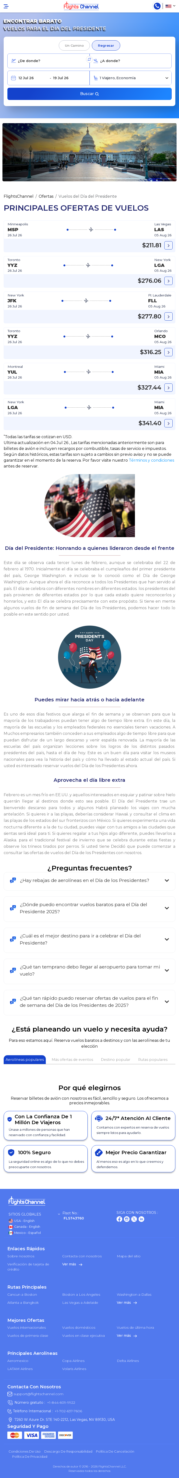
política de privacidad (29, 1456)
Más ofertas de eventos (72, 1059)
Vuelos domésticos (78, 1327)
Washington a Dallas (134, 1294)
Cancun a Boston (22, 1294)
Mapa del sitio (129, 1256)
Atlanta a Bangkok (23, 1302)
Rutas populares (152, 1059)
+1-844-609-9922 (61, 1402)
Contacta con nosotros (82, 1256)
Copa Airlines (73, 1360)
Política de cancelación (115, 1451)
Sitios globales (34, 1214)
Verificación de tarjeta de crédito (28, 1267)
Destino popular (115, 1059)
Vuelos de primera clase (27, 1335)
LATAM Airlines (20, 1369)
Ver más (72, 1264)
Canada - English (24, 1227)
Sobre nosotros (20, 1256)
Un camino (74, 45)
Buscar (89, 93)
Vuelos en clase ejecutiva (83, 1335)
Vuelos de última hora (135, 1327)
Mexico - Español (25, 1233)
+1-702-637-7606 (68, 1411)
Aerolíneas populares (25, 1059)
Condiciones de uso (25, 1451)
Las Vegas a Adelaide (80, 1302)
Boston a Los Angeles (81, 1294)
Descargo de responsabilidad (68, 1451)
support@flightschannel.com (38, 1394)
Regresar (106, 45)
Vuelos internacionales (26, 1327)
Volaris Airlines (74, 1369)
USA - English (22, 1221)
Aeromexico (17, 1360)
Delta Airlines (128, 1360)
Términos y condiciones (151, 460)
